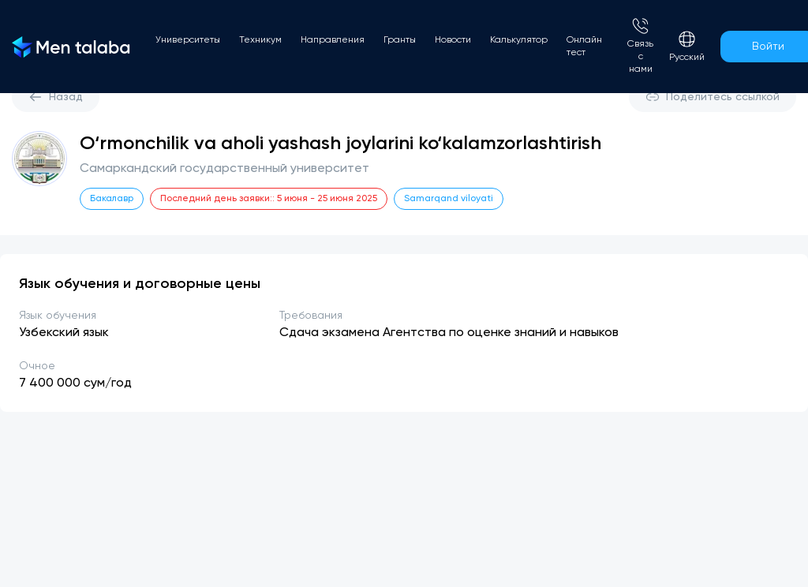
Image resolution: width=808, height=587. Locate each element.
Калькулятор (519, 40)
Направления (333, 40)
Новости (453, 40)
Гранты (399, 40)
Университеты (187, 40)
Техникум (260, 40)
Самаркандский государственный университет (224, 169)
